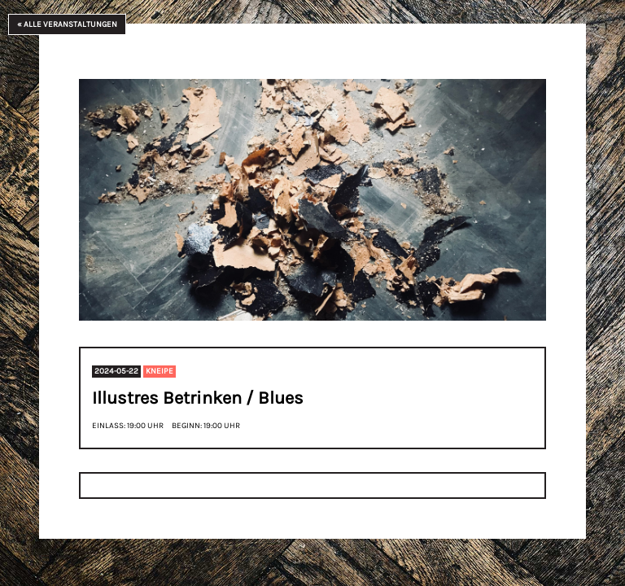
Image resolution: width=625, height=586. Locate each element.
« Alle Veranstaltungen (67, 24)
